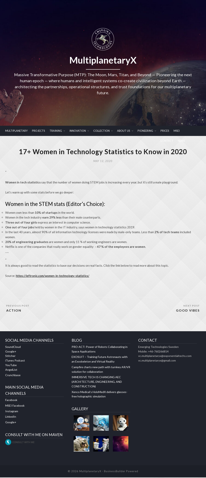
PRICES (165, 130)
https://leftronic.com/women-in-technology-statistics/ (52, 276)
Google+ (10, 351)
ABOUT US (123, 130)
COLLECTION (101, 130)
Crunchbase (13, 375)
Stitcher (10, 356)
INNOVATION (77, 130)
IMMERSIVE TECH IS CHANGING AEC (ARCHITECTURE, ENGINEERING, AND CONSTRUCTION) (97, 382)
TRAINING (55, 130)
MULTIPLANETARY (16, 130)
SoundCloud (13, 347)
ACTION (13, 311)
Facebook (11, 400)
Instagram (11, 411)
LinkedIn (10, 417)
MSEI (177, 130)
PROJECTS (38, 130)
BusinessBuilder (114, 471)
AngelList (11, 370)
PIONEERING (145, 130)
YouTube (11, 365)
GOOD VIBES (188, 311)
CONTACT (167, 140)
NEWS (181, 140)
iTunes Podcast (15, 361)
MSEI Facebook (15, 406)
